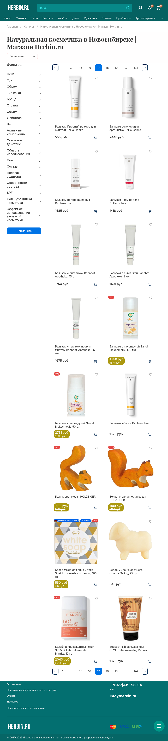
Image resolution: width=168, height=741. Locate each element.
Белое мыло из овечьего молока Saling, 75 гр (126, 571)
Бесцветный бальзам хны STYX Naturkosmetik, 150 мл (128, 648)
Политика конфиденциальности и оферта (31, 690)
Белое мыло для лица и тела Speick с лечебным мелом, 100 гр (76, 573)
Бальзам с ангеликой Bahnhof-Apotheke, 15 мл (75, 274)
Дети (75, 18)
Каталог (29, 26)
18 (107, 67)
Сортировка (16, 56)
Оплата (11, 695)
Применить (24, 231)
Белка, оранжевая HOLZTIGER (75, 496)
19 (116, 67)
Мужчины (90, 18)
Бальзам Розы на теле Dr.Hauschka (124, 201)
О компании (14, 684)
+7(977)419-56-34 (126, 685)
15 (80, 67)
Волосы (48, 18)
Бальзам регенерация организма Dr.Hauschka (125, 128)
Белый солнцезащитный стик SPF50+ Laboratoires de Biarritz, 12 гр (74, 650)
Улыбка (62, 18)
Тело (34, 18)
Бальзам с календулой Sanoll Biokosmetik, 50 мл (74, 424)
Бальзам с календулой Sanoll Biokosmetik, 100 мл (129, 348)
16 (89, 67)
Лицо (7, 18)
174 (136, 67)
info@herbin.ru (123, 696)
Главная (12, 26)
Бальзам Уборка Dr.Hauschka (129, 423)
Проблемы (123, 18)
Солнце (106, 18)
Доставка (12, 701)
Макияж (21, 18)
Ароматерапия (145, 18)
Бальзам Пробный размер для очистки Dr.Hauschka (75, 128)
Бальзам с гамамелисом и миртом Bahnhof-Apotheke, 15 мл (75, 350)
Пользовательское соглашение (26, 708)
